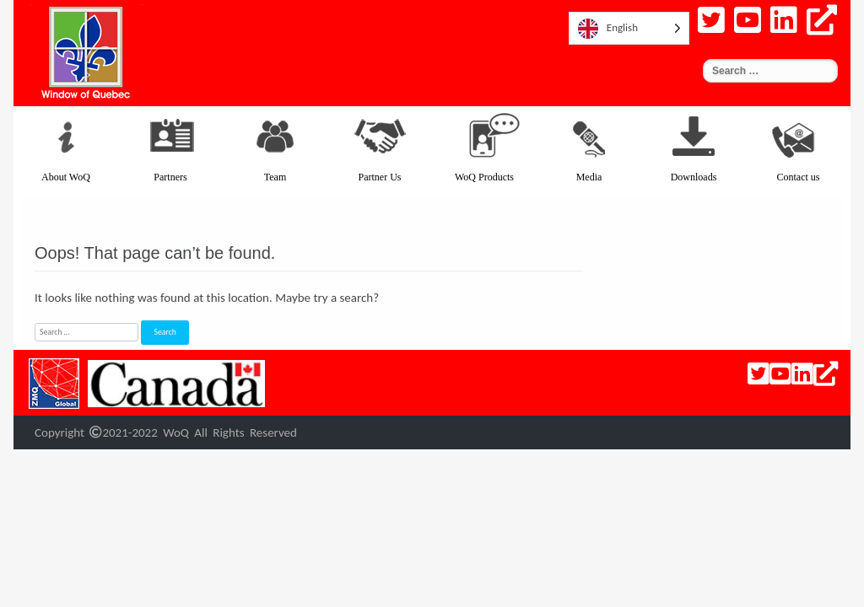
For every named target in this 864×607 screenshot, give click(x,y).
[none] (629, 28)
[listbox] (629, 28)
